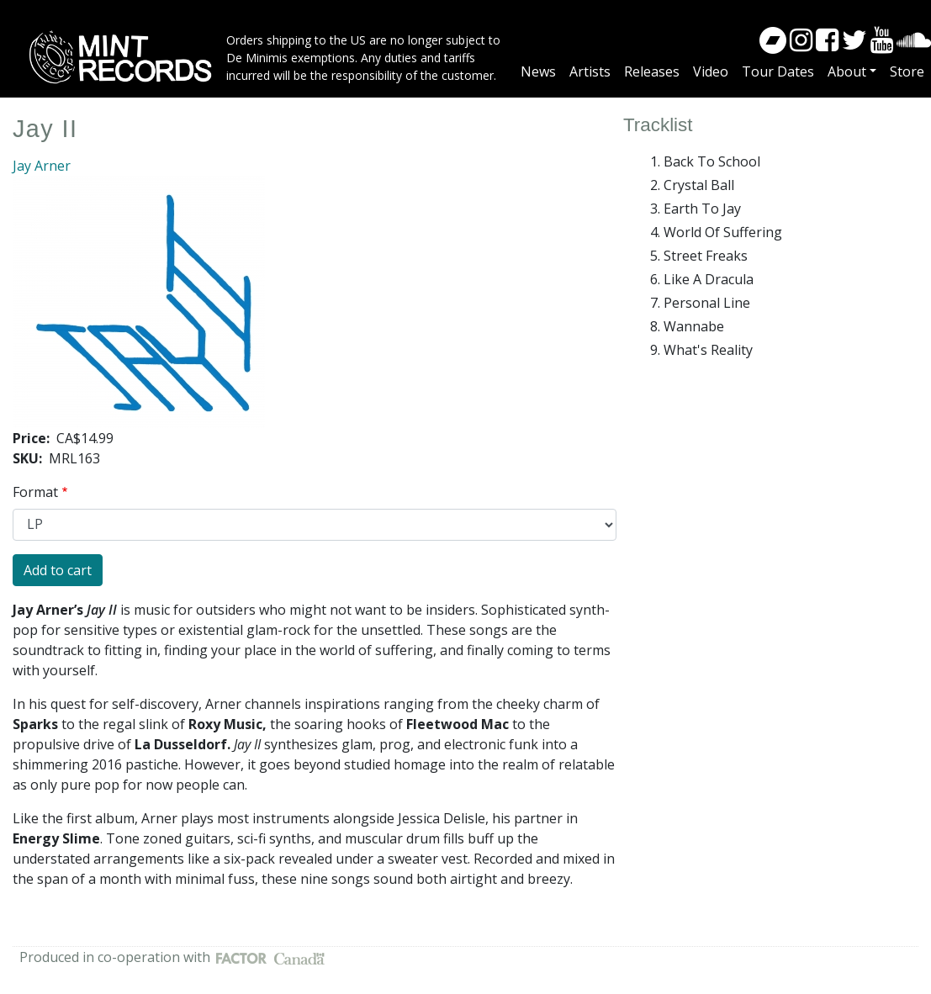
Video (710, 71)
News (538, 71)
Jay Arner (42, 165)
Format (35, 492)
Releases (652, 71)
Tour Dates (778, 71)
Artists (590, 71)
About (847, 71)
